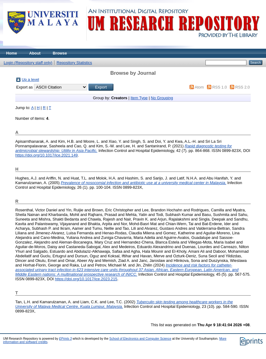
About (35, 53)
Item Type (139, 98)
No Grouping (162, 98)
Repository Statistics (74, 62)
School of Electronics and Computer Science (140, 338)
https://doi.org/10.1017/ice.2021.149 (46, 155)
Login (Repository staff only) (28, 62)
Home (11, 53)
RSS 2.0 (242, 87)
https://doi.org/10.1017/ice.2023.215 (86, 279)
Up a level (30, 79)
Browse (60, 53)
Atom (199, 87)
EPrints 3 (65, 338)
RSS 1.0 (219, 87)
